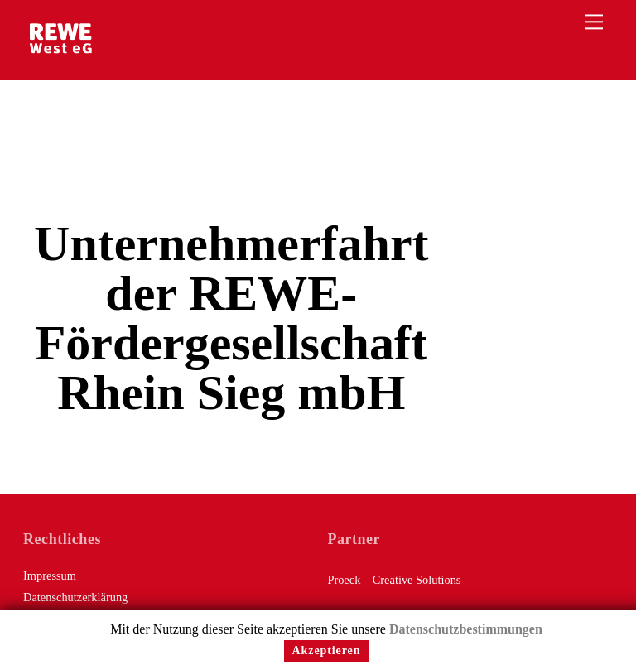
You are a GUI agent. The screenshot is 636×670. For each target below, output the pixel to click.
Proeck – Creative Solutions (393, 579)
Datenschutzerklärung (75, 597)
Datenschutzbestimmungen (465, 629)
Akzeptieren (326, 650)
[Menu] (593, 22)
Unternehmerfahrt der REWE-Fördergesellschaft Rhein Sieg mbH (231, 318)
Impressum (49, 575)
